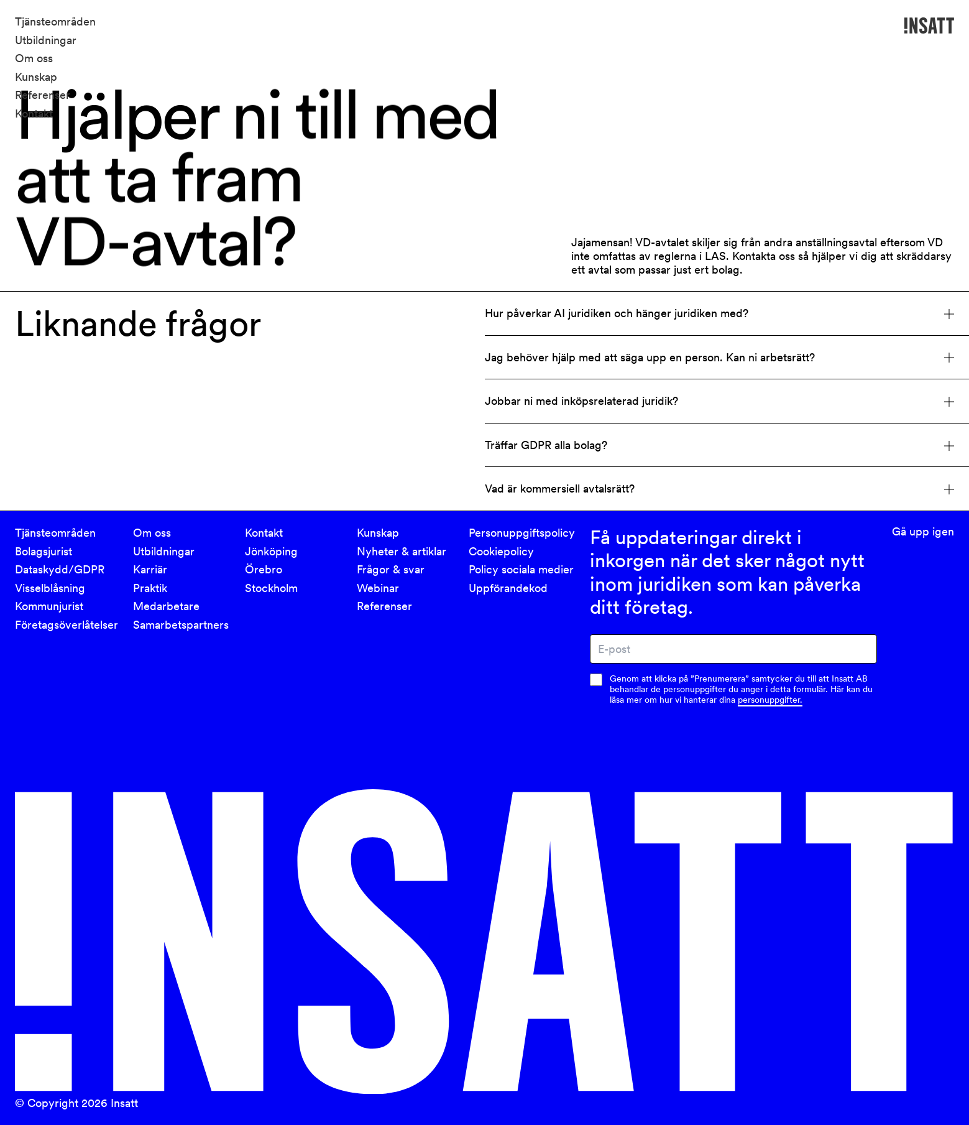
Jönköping (271, 551)
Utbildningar (45, 40)
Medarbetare (166, 606)
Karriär (150, 569)
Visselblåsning (50, 588)
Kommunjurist (49, 606)
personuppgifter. (770, 700)
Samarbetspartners (181, 624)
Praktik (150, 588)
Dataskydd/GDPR (59, 569)
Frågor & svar (391, 569)
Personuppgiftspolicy (522, 532)
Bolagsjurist (43, 551)
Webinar (378, 588)
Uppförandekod (508, 588)
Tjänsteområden (55, 21)
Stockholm (271, 588)
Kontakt (34, 113)
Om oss (34, 58)
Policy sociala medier (521, 569)
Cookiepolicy (501, 551)
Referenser (42, 94)
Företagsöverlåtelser (66, 624)
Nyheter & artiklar (401, 551)
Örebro (263, 569)
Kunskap (36, 76)
